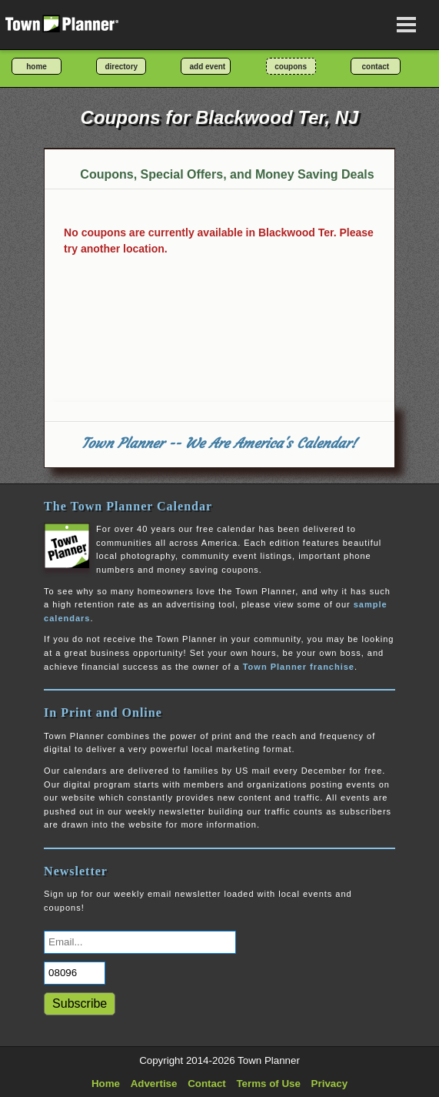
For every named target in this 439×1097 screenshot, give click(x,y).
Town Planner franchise (298, 666)
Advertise (154, 1083)
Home (105, 1083)
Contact (207, 1083)
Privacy (329, 1083)
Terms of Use (268, 1083)
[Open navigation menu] (406, 24)
